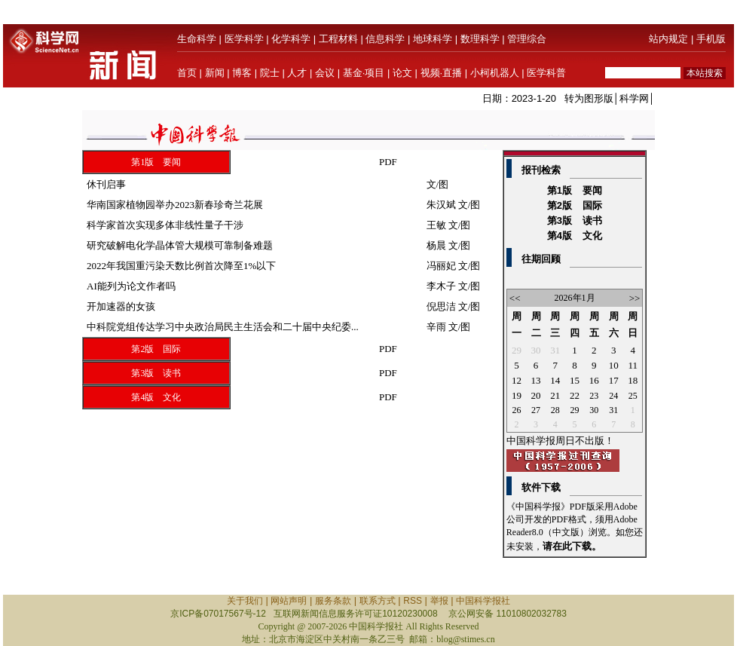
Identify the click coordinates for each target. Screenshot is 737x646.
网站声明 (289, 600)
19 (516, 395)
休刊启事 (106, 184)
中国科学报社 (483, 600)
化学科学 (290, 38)
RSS (412, 600)
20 (536, 395)
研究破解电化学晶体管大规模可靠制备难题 (180, 245)
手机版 (711, 38)
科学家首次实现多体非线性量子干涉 (165, 225)
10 (614, 365)
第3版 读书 (156, 373)
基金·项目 (364, 72)
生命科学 (196, 38)
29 (516, 350)
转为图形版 (588, 98)
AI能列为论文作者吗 (131, 286)
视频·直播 (441, 72)
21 (555, 395)
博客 (242, 72)
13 (536, 380)
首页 (187, 72)
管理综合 (526, 38)
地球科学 (432, 38)
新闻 (215, 72)
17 (614, 380)
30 (536, 350)
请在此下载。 (572, 546)
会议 (325, 72)
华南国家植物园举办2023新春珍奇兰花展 (175, 204)
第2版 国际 (156, 349)
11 (633, 365)
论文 (402, 72)
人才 (297, 72)
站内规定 (668, 38)
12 (516, 380)
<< (515, 298)
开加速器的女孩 (121, 306)
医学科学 (244, 38)
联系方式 (377, 600)
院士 (270, 72)
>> (635, 298)
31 (555, 350)
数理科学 (480, 38)
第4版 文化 (156, 397)
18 (633, 380)
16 (594, 380)
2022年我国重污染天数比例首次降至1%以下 (181, 265)
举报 (439, 600)
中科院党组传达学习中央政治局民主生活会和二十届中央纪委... (223, 326)
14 (555, 380)
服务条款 (333, 600)
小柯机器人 (494, 72)
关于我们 (245, 600)
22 (575, 395)
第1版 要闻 (156, 162)
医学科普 (546, 72)
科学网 (634, 98)
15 (575, 380)
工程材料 (338, 38)
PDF (388, 161)
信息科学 (385, 38)
